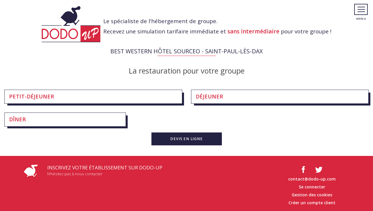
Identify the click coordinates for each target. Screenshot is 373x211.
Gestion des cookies (312, 195)
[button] (186, 138)
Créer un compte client (311, 202)
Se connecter (312, 187)
